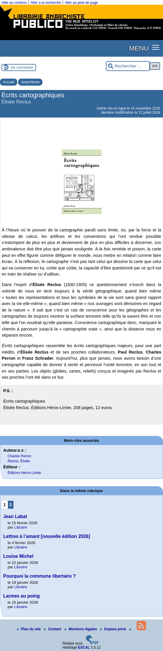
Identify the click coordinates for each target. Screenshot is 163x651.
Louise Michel (18, 556)
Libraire (20, 527)
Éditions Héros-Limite (24, 473)
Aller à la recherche (46, 3)
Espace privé (113, 629)
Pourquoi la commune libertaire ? (39, 576)
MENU (139, 48)
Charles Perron (19, 456)
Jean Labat (15, 516)
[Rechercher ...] (128, 66)
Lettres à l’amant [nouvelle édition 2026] (46, 536)
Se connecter (22, 67)
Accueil (8, 82)
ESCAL (84, 647)
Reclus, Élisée (19, 461)
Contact (53, 629)
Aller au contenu (14, 3)
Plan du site (29, 629)
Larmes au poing (21, 595)
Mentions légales (81, 629)
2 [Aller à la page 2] (10, 504)
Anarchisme (30, 82)
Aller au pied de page (81, 3)
